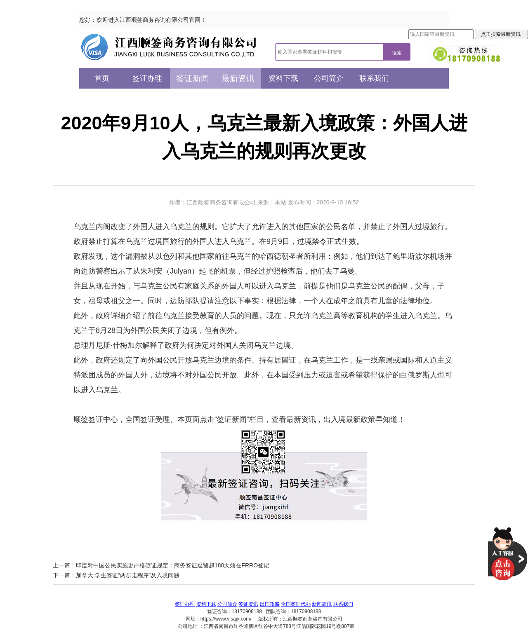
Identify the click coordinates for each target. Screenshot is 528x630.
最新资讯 (238, 78)
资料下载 (283, 78)
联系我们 (374, 78)
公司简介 (329, 78)
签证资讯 (248, 604)
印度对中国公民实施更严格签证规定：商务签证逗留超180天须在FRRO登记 (172, 565)
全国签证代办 (296, 604)
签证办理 (147, 78)
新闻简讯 (322, 604)
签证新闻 (192, 78)
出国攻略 (270, 604)
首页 (101, 78)
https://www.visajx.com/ (226, 619)
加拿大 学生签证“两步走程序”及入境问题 (127, 575)
